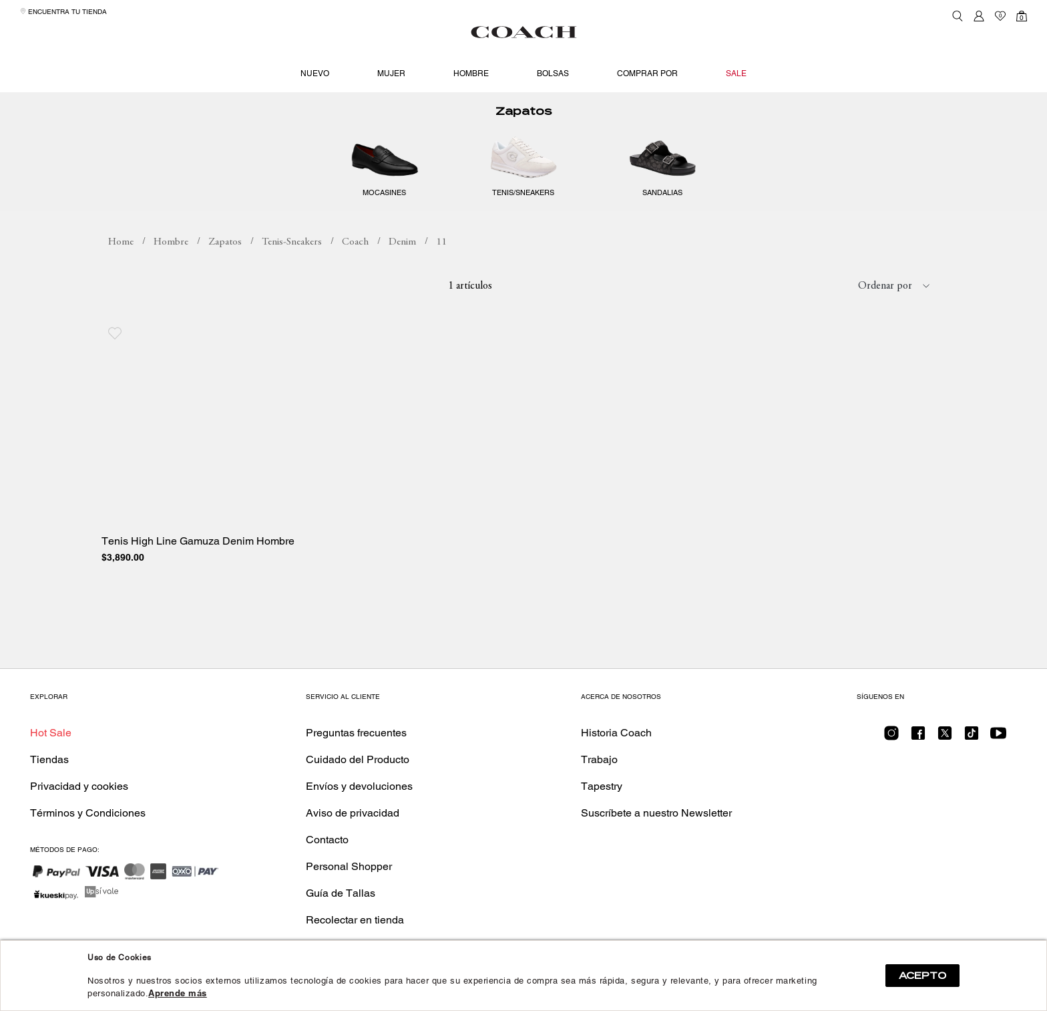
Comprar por (647, 73)
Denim (402, 242)
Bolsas (553, 73)
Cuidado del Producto (357, 759)
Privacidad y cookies (79, 786)
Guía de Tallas (340, 893)
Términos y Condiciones (88, 813)
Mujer (391, 73)
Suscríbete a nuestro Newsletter (656, 813)
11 (441, 242)
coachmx (121, 243)
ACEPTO (922, 975)
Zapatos (523, 111)
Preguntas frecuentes (356, 732)
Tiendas (49, 759)
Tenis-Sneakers (292, 242)
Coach (355, 242)
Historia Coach (616, 732)
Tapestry (601, 786)
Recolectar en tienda (355, 919)
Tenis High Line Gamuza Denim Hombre (197, 541)
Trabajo (599, 759)
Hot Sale (50, 732)
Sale (736, 73)
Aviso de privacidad (352, 813)
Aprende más (177, 993)
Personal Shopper (349, 866)
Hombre (471, 73)
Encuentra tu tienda (63, 11)
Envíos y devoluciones (359, 786)
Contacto (327, 839)
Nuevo (314, 73)
